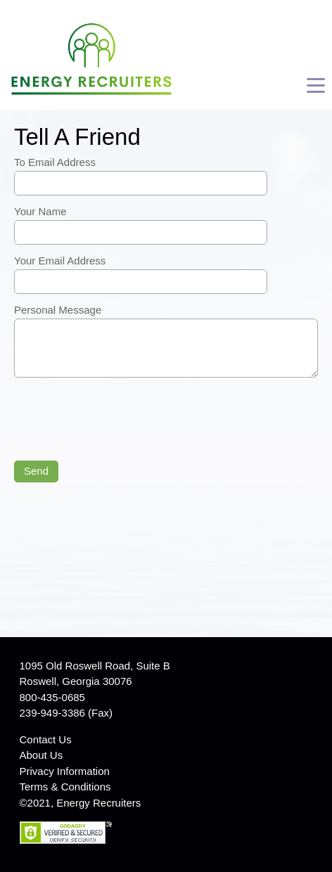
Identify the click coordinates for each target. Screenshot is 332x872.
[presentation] (121, 420)
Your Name (40, 211)
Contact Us (46, 739)
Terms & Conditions (65, 787)
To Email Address (55, 162)
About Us (41, 755)
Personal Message (57, 310)
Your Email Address (60, 261)
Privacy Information (65, 771)
